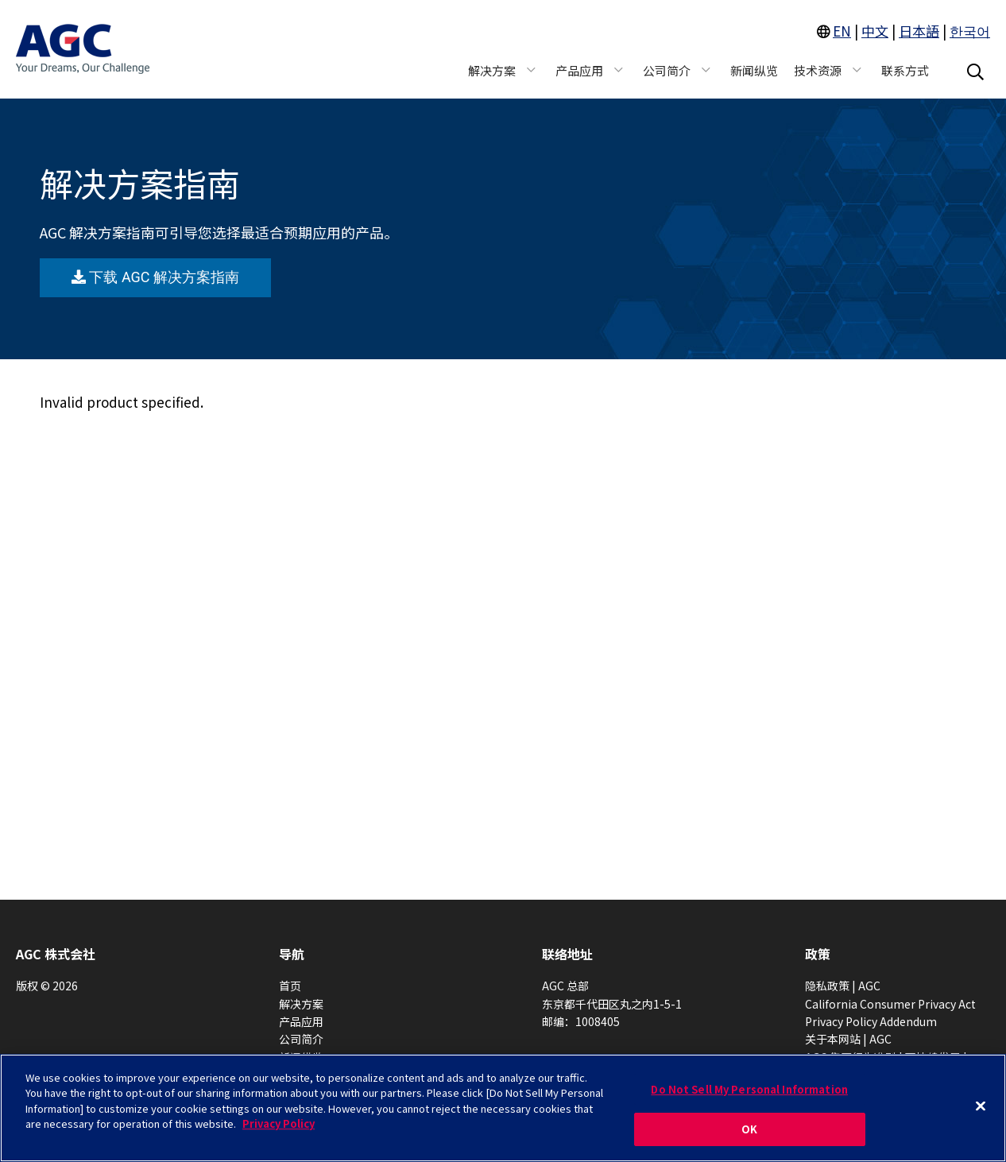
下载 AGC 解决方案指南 (155, 277)
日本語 (919, 31)
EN (842, 31)
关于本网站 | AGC (848, 1039)
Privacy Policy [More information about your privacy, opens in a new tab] (278, 1123)
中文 (874, 31)
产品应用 (301, 1021)
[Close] (980, 1105)
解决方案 (301, 1004)
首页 (290, 986)
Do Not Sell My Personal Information (749, 1089)
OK (749, 1129)
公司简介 (301, 1039)
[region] (503, 1108)
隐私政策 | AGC (842, 986)
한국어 (970, 31)
